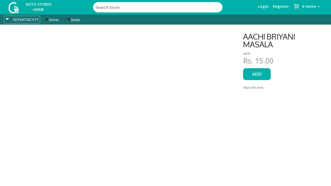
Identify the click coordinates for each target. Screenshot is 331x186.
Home (51, 20)
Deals (73, 20)
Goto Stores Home (38, 7)
